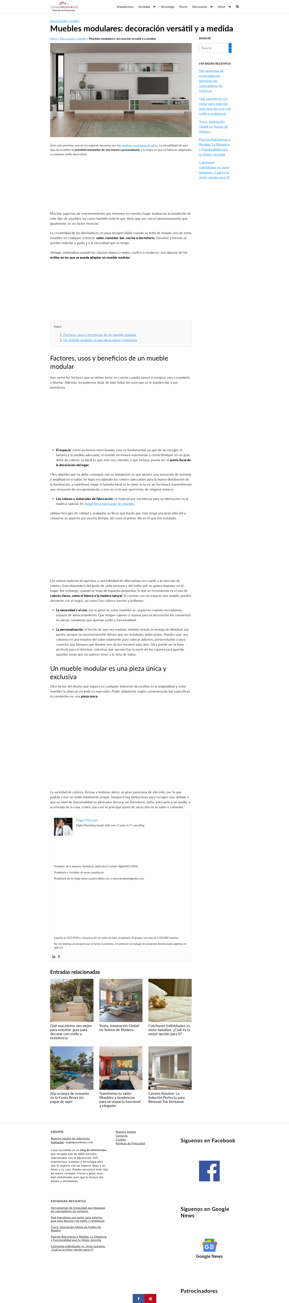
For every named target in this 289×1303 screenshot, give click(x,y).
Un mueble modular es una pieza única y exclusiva (98, 340)
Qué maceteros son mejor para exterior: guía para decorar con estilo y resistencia (78, 1219)
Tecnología (167, 6)
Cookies (121, 1139)
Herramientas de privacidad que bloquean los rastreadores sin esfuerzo (211, 81)
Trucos (183, 6)
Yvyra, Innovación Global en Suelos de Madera (213, 126)
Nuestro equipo (126, 1131)
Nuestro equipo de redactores (70, 1138)
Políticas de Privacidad (130, 1143)
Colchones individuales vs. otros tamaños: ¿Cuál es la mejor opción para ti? (78, 1248)
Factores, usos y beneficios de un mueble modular (98, 335)
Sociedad (144, 6)
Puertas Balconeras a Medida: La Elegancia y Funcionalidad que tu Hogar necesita (79, 1238)
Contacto (122, 1135)
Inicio (53, 38)
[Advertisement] (121, 184)
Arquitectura (125, 6)
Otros (221, 6)
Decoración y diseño (65, 21)
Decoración (199, 6)
